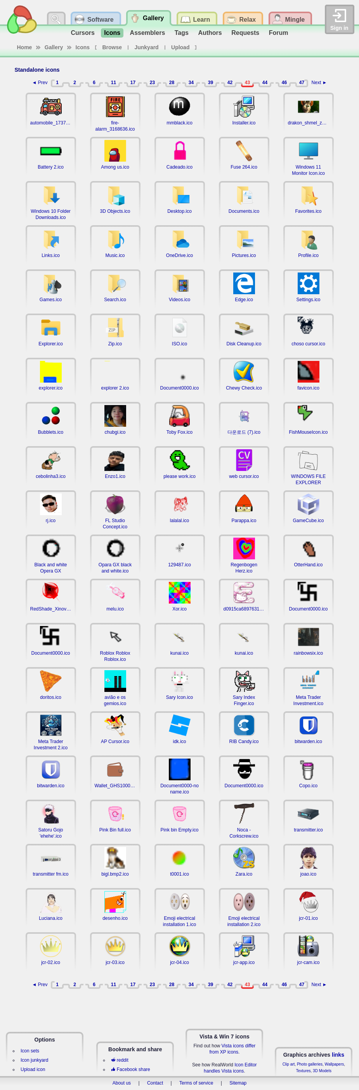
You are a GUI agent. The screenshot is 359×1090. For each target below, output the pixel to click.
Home (24, 47)
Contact (155, 1083)
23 (152, 82)
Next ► (319, 82)
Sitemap (237, 1083)
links (338, 1055)
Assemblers (147, 32)
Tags (182, 32)
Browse (112, 47)
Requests (245, 32)
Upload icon (33, 1069)
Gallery (54, 47)
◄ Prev (40, 82)
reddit (119, 1060)
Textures (303, 1071)
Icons (112, 32)
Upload (180, 47)
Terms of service (196, 1083)
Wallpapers (334, 1064)
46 (284, 82)
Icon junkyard (34, 1060)
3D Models (322, 1071)
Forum (278, 32)
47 (301, 82)
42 (229, 82)
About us (122, 1083)
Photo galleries (310, 1064)
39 (210, 82)
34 (191, 82)
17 (132, 82)
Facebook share (130, 1069)
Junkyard (146, 47)
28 (171, 82)
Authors (210, 32)
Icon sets (30, 1051)
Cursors (83, 32)
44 (264, 82)
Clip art (289, 1064)
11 (113, 82)
